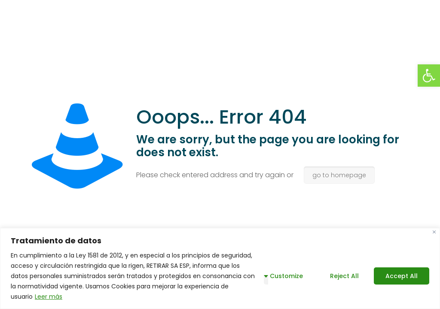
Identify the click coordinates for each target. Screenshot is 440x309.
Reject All (344, 276)
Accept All (401, 276)
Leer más (48, 296)
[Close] (434, 232)
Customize (286, 276)
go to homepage (339, 175)
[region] (220, 268)
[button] (429, 75)
